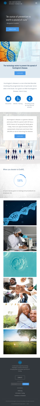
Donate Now (12, 29)
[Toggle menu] (36, 3)
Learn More (20, 73)
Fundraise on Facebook (20, 395)
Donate (20, 377)
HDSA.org (20, 390)
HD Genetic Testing (20, 393)
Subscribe (25, 384)
